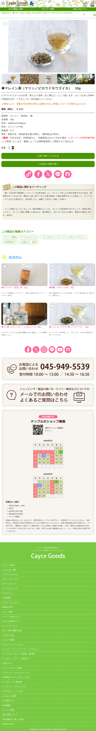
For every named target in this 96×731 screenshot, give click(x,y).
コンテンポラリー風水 (12, 668)
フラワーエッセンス (11, 602)
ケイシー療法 (10, 237)
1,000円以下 (10, 242)
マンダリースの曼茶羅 (12, 682)
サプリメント (8, 593)
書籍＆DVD (8, 607)
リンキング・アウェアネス (14, 687)
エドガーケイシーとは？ (13, 644)
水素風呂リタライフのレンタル (16, 677)
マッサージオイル (10, 574)
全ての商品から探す (16, 9)
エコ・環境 (7, 612)
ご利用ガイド (8, 701)
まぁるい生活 (8, 635)
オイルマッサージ (10, 626)
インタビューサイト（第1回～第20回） (19, 654)
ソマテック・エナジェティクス (16, 673)
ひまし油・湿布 (9, 570)
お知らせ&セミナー (80, 9)
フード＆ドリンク (28, 237)
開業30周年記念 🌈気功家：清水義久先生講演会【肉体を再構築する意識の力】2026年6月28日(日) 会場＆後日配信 (36, 13)
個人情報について (10, 715)
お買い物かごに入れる (48, 156)
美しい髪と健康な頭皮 (12, 630)
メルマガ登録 (8, 640)
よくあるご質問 (9, 696)
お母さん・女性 (28, 242)
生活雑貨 (7, 598)
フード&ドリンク (51, 237)
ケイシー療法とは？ (11, 617)
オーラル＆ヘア (9, 584)
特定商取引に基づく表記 (13, 719)
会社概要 (7, 705)
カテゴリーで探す (47, 9)
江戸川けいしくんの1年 (13, 691)
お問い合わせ (8, 724)
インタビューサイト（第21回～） (17, 659)
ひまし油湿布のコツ (11, 621)
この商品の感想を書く (48, 164)
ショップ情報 (8, 710)
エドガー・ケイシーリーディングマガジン (21, 649)
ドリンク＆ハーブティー (74, 237)
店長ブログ (7, 663)
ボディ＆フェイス (10, 579)
